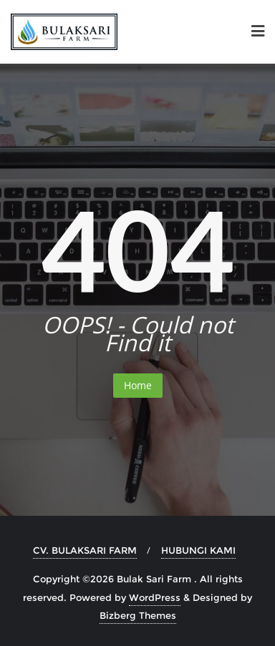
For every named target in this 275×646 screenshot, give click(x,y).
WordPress (154, 597)
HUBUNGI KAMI (198, 550)
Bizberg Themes (138, 615)
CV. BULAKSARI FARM (85, 550)
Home (138, 385)
